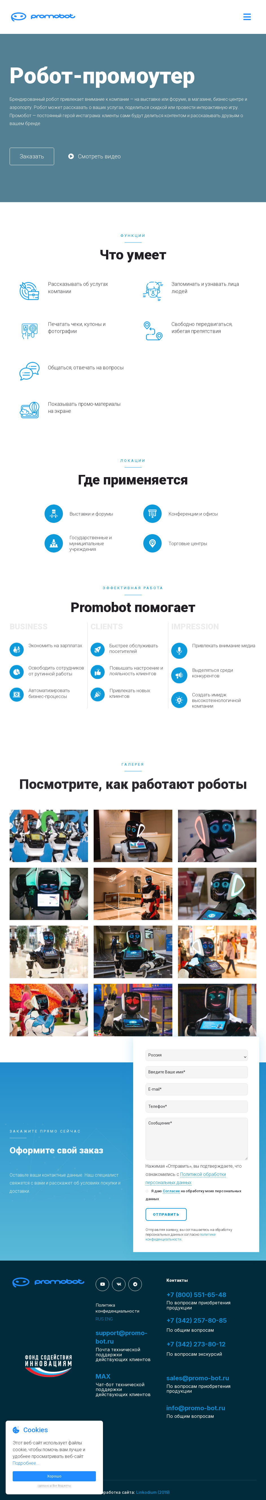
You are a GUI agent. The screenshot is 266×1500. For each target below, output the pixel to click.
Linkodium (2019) (153, 1492)
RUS (100, 1319)
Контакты (177, 1280)
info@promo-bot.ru (195, 1408)
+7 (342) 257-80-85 (196, 1320)
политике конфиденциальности (181, 1236)
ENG (109, 1319)
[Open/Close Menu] (247, 16)
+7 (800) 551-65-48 (196, 1294)
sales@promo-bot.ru (197, 1378)
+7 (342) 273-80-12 (196, 1344)
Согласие (171, 1191)
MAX (103, 1376)
